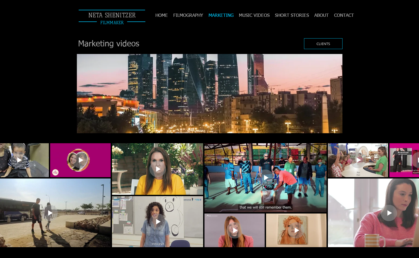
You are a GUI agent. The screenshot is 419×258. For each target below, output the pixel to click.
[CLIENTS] (323, 43)
